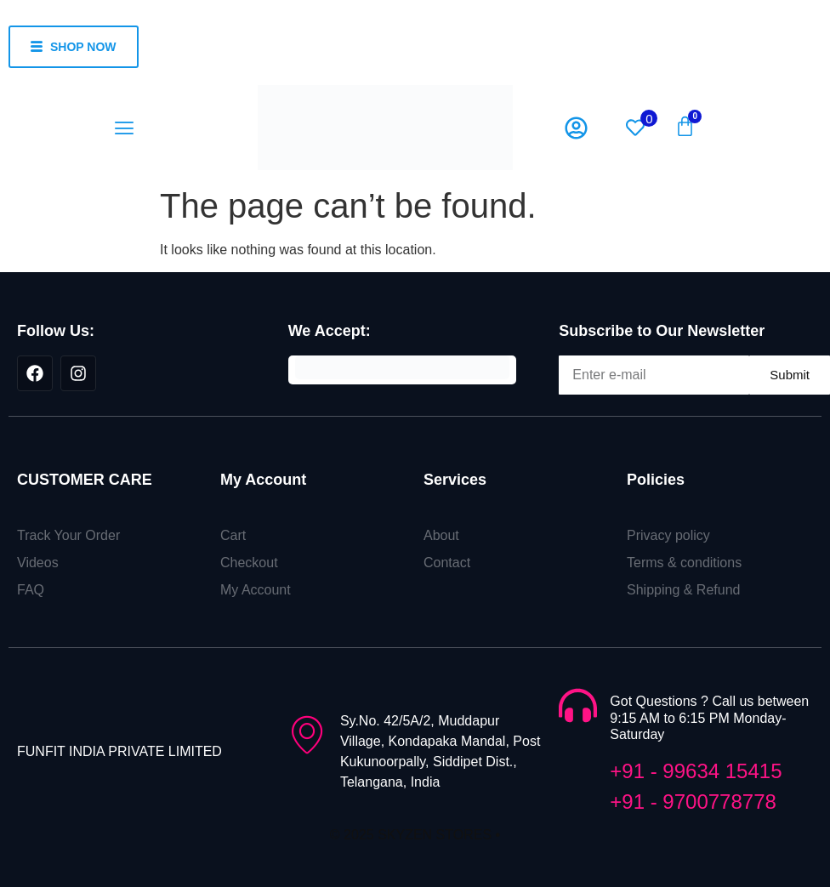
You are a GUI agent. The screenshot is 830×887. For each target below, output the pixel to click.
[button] (125, 128)
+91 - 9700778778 (693, 801)
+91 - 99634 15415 (696, 770)
